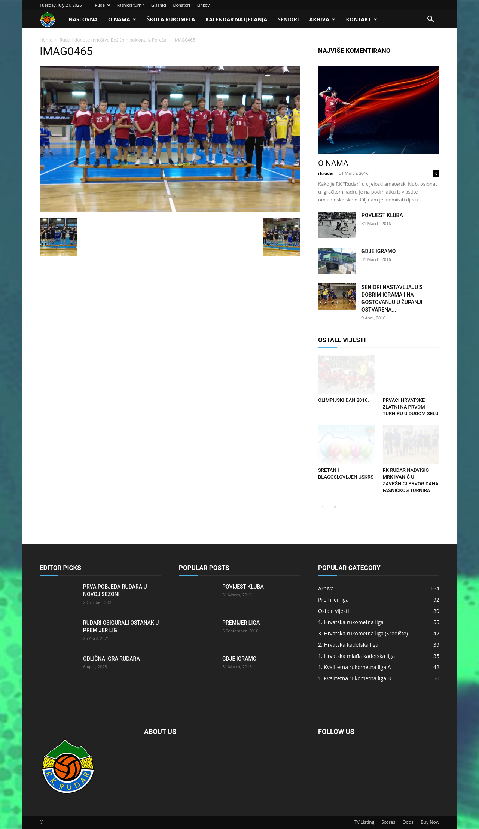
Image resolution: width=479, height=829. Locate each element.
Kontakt (361, 19)
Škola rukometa (171, 19)
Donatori (181, 5)
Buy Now (430, 822)
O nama (122, 19)
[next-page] (334, 506)
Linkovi (204, 5)
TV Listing (364, 822)
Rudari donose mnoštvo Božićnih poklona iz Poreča (113, 40)
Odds (408, 822)
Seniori (288, 19)
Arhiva (322, 19)
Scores (388, 822)
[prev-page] (322, 506)
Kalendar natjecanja (236, 19)
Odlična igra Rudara (111, 659)
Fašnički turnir (130, 5)
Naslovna (83, 19)
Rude (102, 5)
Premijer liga (241, 623)
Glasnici (158, 5)
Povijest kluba (382, 215)
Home (46, 40)
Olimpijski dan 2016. (343, 400)
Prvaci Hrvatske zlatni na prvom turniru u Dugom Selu (411, 406)
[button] (430, 20)
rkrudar (326, 173)
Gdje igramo (378, 251)
